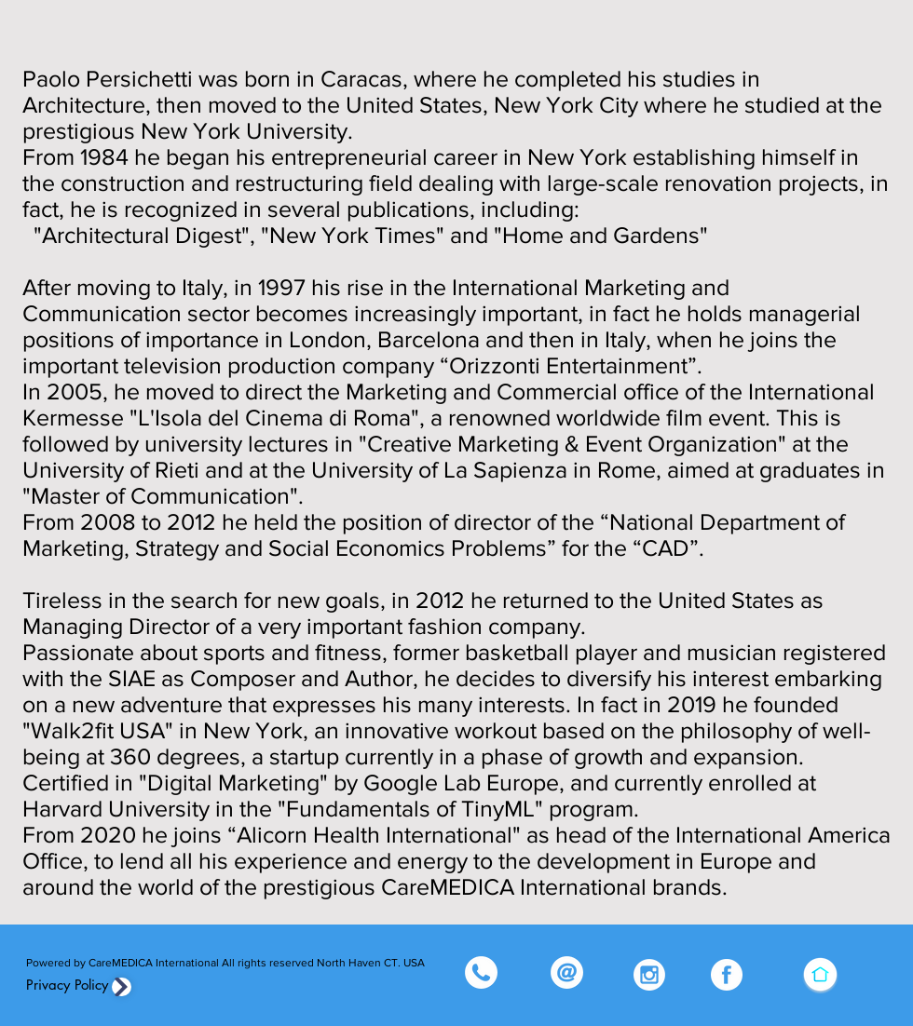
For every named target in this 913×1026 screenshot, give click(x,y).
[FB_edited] (727, 975)
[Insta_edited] (649, 975)
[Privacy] (121, 987)
